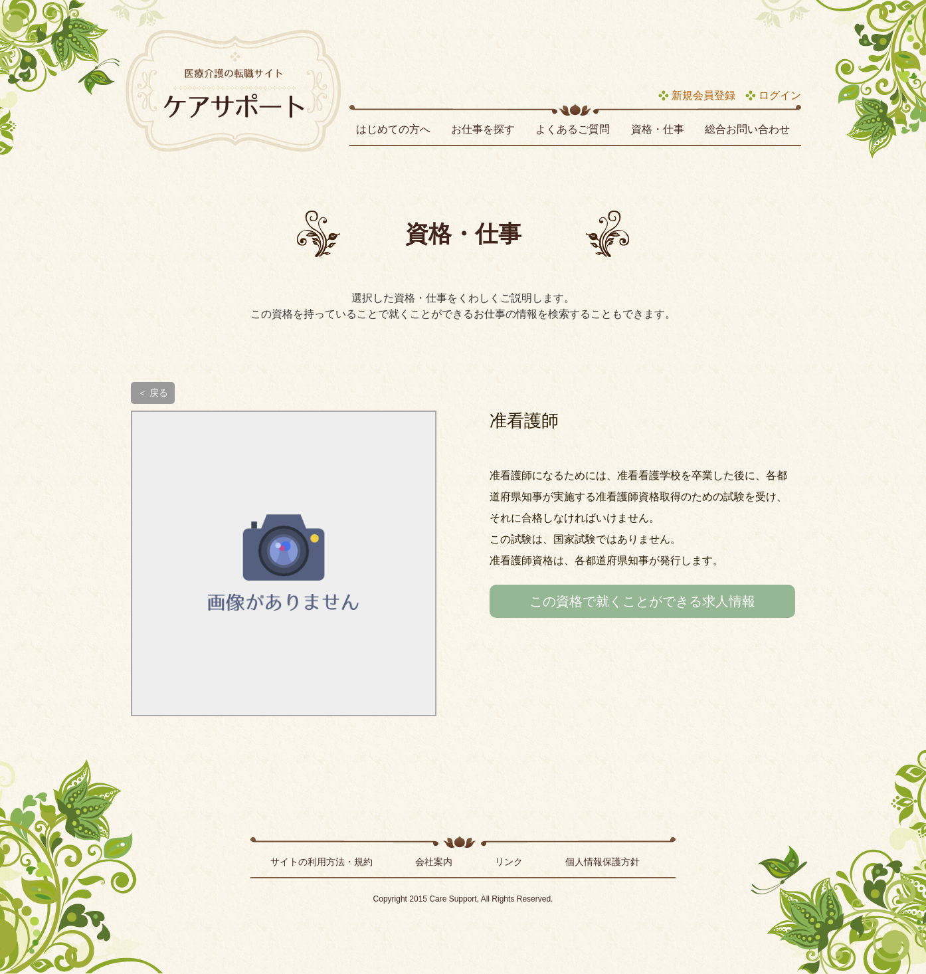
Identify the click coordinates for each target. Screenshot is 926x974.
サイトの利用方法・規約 (321, 861)
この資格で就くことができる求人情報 (642, 601)
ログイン (780, 95)
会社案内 (433, 861)
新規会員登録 (703, 95)
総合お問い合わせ (747, 129)
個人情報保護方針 (602, 861)
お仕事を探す (483, 129)
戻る (158, 392)
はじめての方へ (393, 129)
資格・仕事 (657, 129)
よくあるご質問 (572, 129)
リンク (509, 861)
